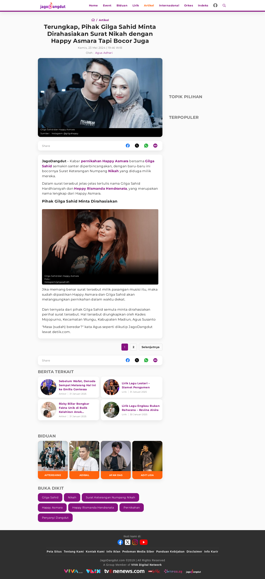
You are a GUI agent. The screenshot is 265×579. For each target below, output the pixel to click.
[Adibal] (84, 460)
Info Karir (211, 551)
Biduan (123, 5)
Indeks (204, 5)
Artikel (150, 5)
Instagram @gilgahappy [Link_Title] (65, 133)
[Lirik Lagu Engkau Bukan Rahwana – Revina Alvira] (131, 409)
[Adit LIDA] (147, 460)
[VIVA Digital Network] (146, 564)
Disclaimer (194, 551)
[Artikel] (104, 20)
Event (108, 5)
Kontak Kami (95, 551)
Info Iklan (113, 551)
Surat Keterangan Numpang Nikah (110, 497)
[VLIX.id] (93, 571)
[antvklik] (154, 571)
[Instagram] (135, 542)
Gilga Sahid (50, 497)
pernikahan (91, 161)
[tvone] (124, 571)
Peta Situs (54, 551)
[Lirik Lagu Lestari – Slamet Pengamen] (131, 387)
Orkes (190, 5)
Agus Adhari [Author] (104, 53)
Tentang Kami (74, 551)
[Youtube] (144, 542)
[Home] (94, 20)
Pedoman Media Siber (138, 551)
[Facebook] (120, 542)
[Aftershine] (53, 460)
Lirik (137, 5)
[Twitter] (127, 542)
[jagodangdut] (193, 571)
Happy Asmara (115, 161)
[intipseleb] (173, 571)
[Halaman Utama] (52, 5)
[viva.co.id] (73, 571)
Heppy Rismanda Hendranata (100, 188)
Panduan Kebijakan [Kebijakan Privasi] (170, 551)
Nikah (113, 171)
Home (94, 5)
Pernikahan (132, 507)
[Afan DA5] (116, 460)
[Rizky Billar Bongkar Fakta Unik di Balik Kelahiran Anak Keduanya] (68, 409)
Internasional (170, 5)
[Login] (217, 5)
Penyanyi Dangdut (55, 517)
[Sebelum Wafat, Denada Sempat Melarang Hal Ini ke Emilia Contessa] (68, 387)
